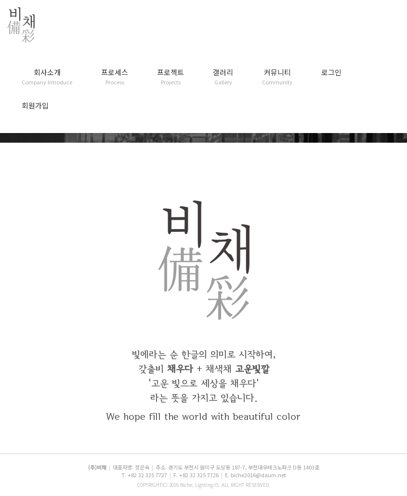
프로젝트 (170, 77)
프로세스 (114, 77)
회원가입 (35, 105)
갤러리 (223, 77)
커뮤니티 (277, 77)
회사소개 (47, 77)
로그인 (331, 72)
